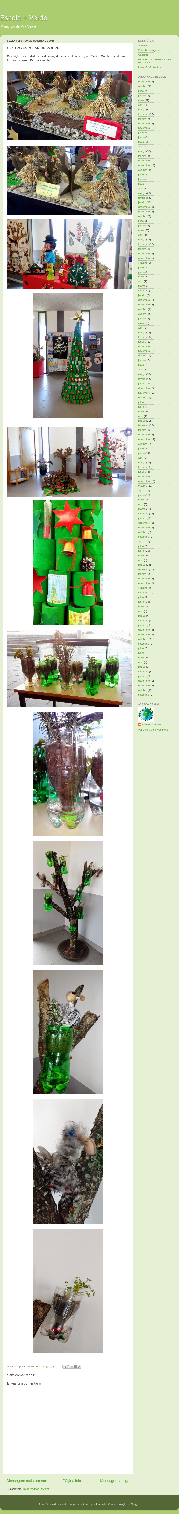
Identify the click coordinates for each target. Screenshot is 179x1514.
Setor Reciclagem (148, 50)
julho (141, 90)
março (142, 109)
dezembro (144, 123)
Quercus (143, 54)
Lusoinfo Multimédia (149, 67)
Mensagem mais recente (27, 1481)
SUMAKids (144, 45)
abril (140, 104)
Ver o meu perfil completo (153, 729)
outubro (142, 86)
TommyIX (101, 1504)
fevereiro (143, 114)
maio (141, 100)
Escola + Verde (23, 18)
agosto (142, 313)
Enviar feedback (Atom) (35, 1488)
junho (141, 95)
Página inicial (73, 1481)
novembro (144, 81)
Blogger (135, 1504)
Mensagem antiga (114, 1481)
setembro (143, 536)
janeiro (142, 118)
